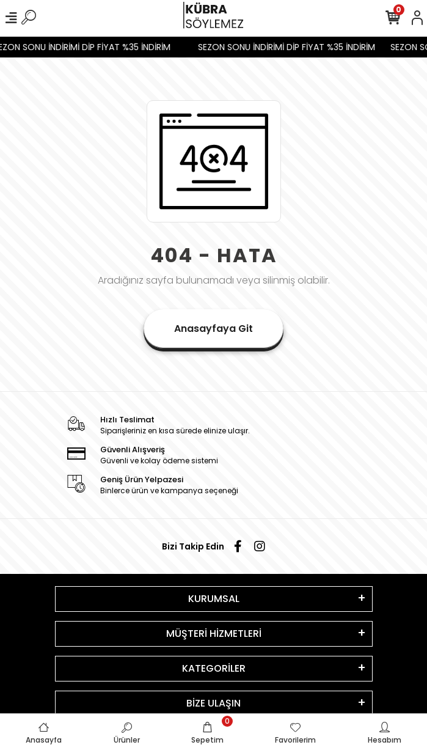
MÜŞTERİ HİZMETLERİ (213, 633)
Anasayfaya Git (213, 328)
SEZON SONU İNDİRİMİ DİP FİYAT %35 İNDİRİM (289, 47)
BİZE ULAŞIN (213, 703)
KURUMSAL (213, 599)
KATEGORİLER (214, 668)
